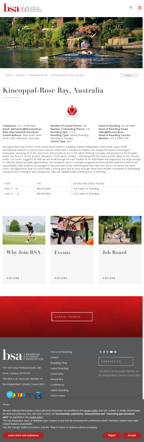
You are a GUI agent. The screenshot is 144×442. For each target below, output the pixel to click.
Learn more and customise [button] (23, 435)
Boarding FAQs (59, 362)
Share (128, 75)
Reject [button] (112, 435)
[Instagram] (107, 351)
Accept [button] (132, 435)
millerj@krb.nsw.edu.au (111, 132)
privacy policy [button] (91, 410)
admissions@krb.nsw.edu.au (26, 129)
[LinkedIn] (115, 351)
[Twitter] (100, 351)
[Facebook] (104, 351)
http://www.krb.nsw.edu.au (23, 132)
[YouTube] (111, 351)
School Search (68, 316)
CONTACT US (111, 361)
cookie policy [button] (36, 417)
